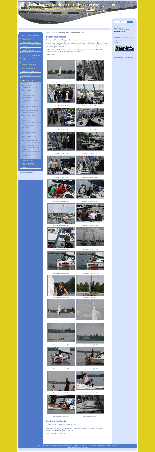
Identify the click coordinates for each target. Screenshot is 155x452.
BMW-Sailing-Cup (28, 145)
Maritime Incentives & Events (30, 42)
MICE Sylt (26, 127)
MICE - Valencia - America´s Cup (31, 137)
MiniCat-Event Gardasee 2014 (31, 151)
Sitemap (24, 167)
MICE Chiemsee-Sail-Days (30, 92)
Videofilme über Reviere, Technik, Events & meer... (31, 74)
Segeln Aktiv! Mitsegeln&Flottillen (28, 49)
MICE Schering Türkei (29, 130)
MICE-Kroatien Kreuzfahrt (30, 110)
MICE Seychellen (28, 125)
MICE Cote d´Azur (28, 95)
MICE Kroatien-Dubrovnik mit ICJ (31, 107)
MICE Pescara (27, 120)
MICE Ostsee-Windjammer (30, 117)
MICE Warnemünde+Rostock (31, 140)
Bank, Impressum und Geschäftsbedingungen (28, 163)
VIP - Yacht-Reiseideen (28, 52)
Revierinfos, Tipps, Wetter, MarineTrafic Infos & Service (30, 65)
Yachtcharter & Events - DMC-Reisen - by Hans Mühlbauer (89, 445)
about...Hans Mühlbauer (28, 68)
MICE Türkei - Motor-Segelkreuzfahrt (29, 133)
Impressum (114, 445)
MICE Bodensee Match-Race (31, 90)
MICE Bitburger (27, 85)
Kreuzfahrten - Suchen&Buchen (31, 55)
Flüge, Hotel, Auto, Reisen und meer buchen (30, 58)
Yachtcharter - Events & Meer (30, 35)
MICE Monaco (27, 97)
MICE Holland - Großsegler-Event (31, 100)
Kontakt (108, 445)
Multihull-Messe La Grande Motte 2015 (31, 154)
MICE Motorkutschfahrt (30, 115)
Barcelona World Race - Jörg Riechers (31, 148)
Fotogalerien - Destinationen (30, 77)
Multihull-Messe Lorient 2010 (31, 158)
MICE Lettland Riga (28, 113)
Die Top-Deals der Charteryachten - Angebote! (31, 45)
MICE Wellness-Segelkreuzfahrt (32, 142)
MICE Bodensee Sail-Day (30, 88)
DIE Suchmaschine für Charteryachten (28, 38)
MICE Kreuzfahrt (28, 104)
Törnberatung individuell (29, 62)
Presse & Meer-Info (27, 160)
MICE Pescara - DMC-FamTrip (32, 122)
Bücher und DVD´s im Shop (30, 71)
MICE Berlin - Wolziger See (31, 83)
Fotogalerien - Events (28, 80)
